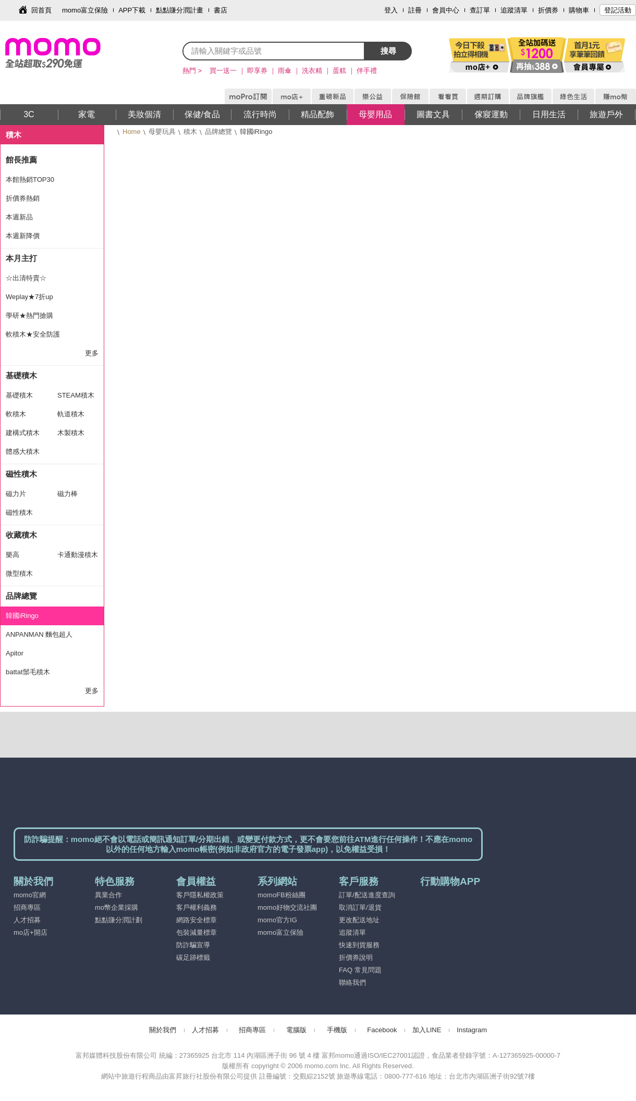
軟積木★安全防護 (33, 334)
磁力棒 (67, 494)
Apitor (14, 653)
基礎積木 (21, 375)
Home (132, 131)
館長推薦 (21, 159)
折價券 (548, 10)
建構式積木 (23, 433)
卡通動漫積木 (77, 555)
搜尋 (388, 50)
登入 (391, 10)
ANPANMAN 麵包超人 (39, 634)
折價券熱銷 (23, 198)
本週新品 (19, 217)
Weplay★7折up (29, 297)
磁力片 (16, 494)
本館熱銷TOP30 (30, 179)
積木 (190, 131)
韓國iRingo (22, 616)
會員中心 (445, 10)
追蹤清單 (514, 10)
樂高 (12, 555)
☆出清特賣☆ (26, 278)
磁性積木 (21, 473)
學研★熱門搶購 (29, 315)
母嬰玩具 (162, 131)
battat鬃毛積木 (28, 672)
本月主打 (21, 258)
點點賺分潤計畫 (179, 10)
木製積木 (70, 433)
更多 (92, 353)
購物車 (579, 10)
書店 (220, 10)
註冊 (415, 10)
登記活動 (617, 10)
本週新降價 (23, 236)
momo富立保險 (85, 10)
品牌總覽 (218, 131)
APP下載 (131, 10)
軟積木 (16, 414)
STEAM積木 (75, 395)
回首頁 (41, 10)
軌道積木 (70, 414)
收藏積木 (21, 534)
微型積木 (19, 573)
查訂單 (480, 10)
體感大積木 (23, 451)
